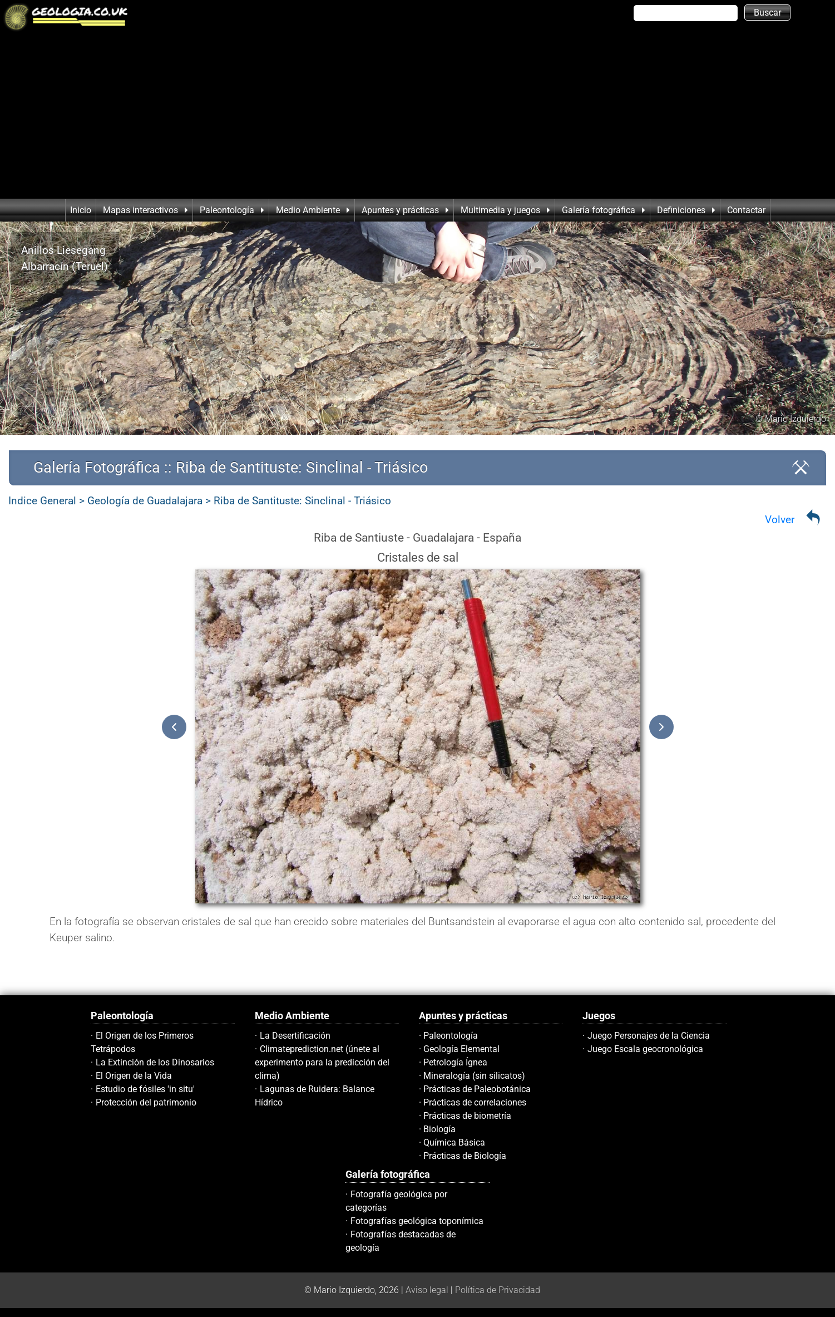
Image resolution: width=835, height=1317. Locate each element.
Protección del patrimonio (146, 1102)
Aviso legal (427, 1290)
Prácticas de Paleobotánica (477, 1089)
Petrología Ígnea (455, 1062)
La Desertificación (295, 1035)
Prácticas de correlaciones (474, 1102)
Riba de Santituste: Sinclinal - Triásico (302, 500)
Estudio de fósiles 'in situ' (145, 1089)
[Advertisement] (418, 115)
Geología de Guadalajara (144, 500)
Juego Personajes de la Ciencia (648, 1035)
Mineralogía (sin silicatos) (474, 1075)
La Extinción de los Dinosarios (155, 1062)
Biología (439, 1129)
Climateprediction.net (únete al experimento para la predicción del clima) (322, 1062)
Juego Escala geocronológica (645, 1049)
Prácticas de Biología (464, 1156)
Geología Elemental (461, 1049)
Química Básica (454, 1142)
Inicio (80, 210)
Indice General (42, 500)
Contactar (746, 210)
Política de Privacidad (497, 1290)
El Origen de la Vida (134, 1075)
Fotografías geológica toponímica (416, 1221)
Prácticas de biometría (467, 1115)
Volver (779, 519)
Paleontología (450, 1035)
